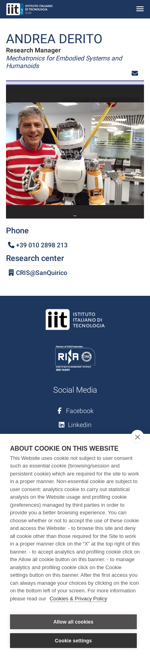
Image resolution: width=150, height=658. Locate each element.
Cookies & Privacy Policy (78, 599)
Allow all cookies (73, 622)
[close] (137, 436)
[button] (135, 73)
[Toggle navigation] (140, 9)
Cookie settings (73, 641)
